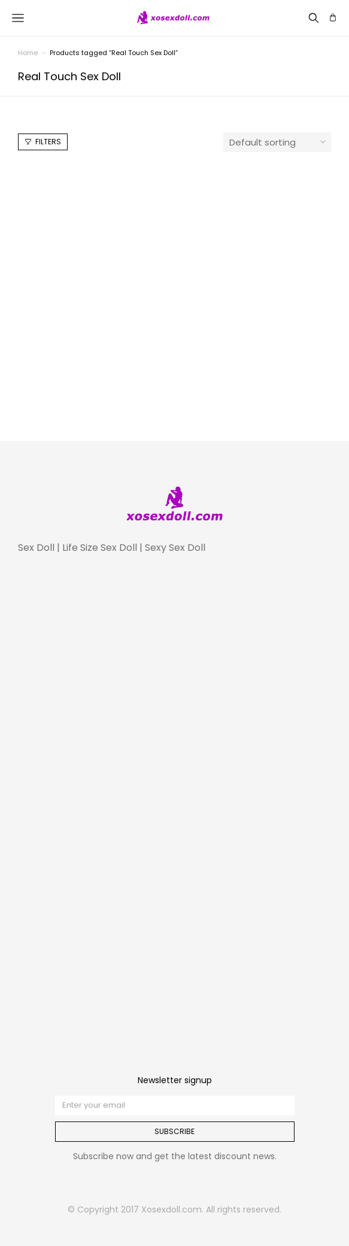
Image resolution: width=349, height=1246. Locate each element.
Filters (43, 142)
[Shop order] (277, 142)
